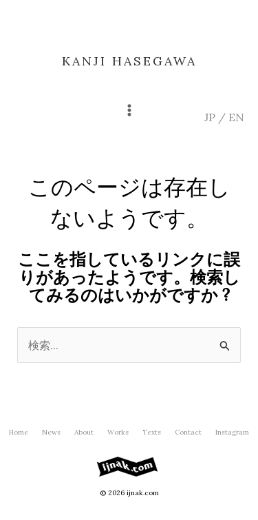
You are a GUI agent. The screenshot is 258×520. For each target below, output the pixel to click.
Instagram (232, 432)
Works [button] (118, 432)
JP (209, 117)
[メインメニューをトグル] (129, 110)
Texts (151, 432)
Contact (188, 432)
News (51, 432)
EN (236, 117)
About (84, 432)
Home (18, 432)
